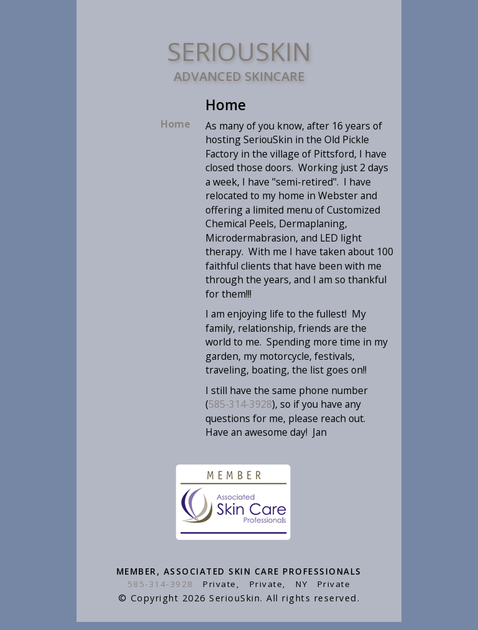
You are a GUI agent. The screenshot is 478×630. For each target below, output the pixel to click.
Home (175, 124)
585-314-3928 (240, 404)
